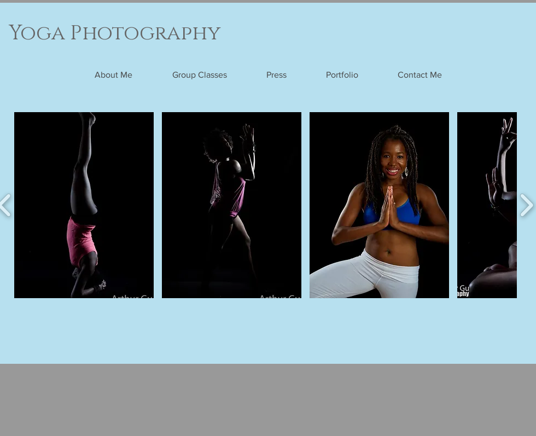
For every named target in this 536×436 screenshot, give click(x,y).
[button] (84, 205)
